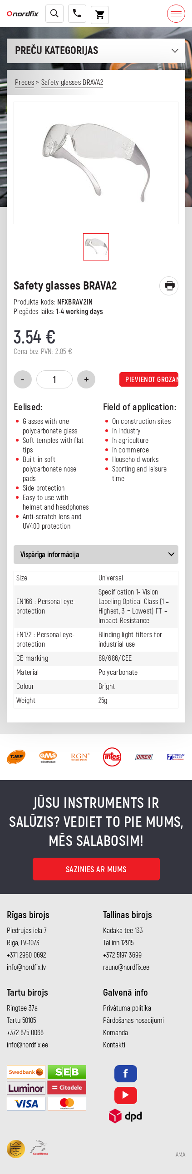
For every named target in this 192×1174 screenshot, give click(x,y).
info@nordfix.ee (27, 1045)
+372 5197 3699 (122, 955)
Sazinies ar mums (96, 870)
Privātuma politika (127, 1008)
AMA (180, 1155)
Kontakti (114, 1045)
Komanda (115, 1032)
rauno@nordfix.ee (126, 967)
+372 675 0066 (25, 1032)
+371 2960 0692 (26, 955)
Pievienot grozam (151, 379)
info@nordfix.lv (26, 967)
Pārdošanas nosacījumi (133, 1020)
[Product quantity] (54, 379)
